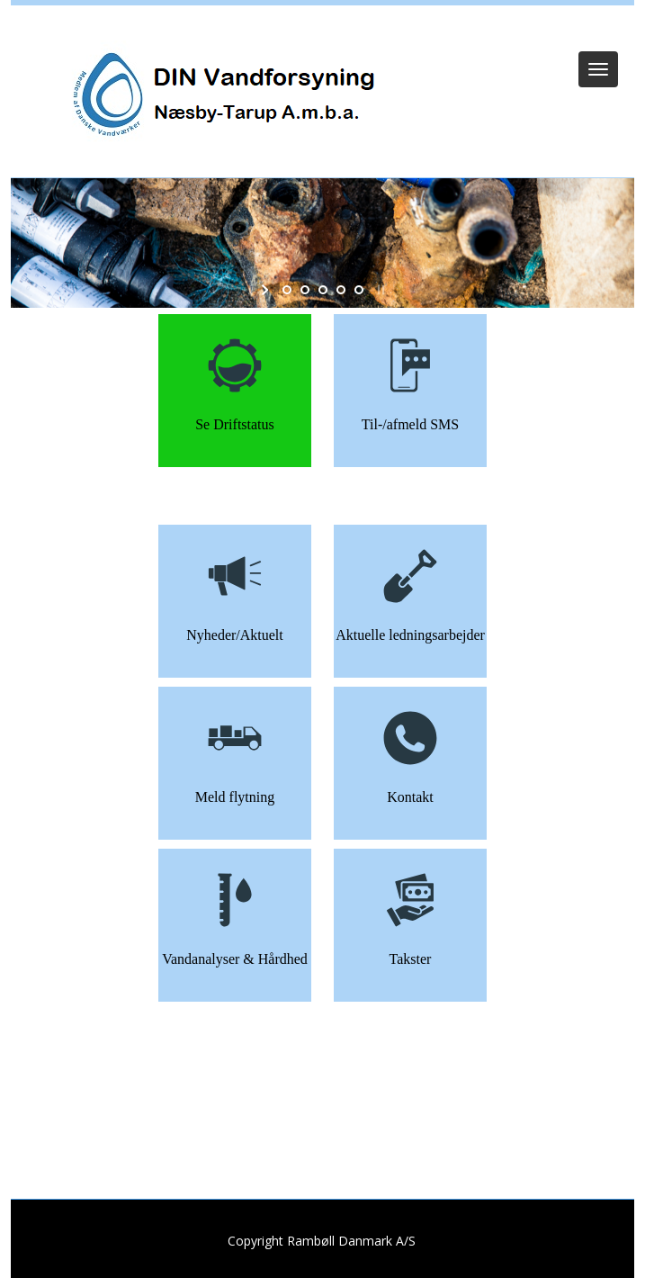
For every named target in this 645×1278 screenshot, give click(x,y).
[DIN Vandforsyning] (219, 95)
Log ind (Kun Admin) (323, 29)
